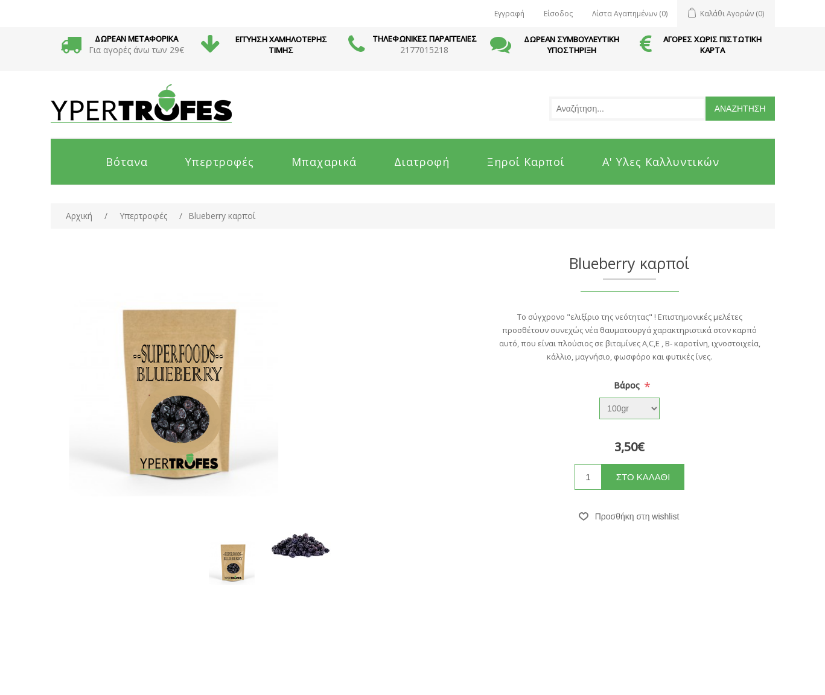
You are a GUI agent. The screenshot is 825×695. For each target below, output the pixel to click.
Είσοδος (558, 13)
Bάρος (628, 385)
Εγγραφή (509, 13)
